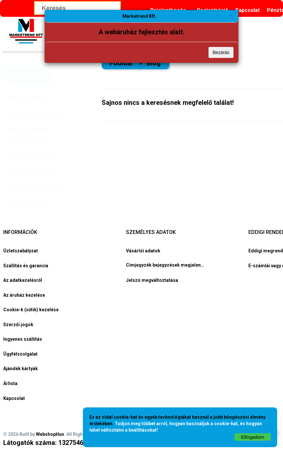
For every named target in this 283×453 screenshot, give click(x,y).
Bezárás (221, 52)
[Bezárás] (231, 15)
